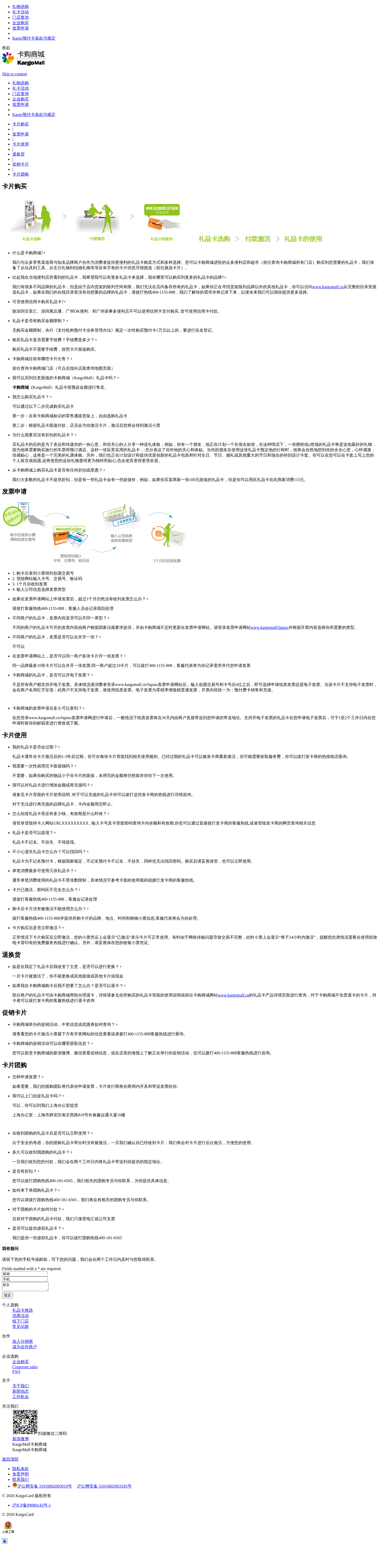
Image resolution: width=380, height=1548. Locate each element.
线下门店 (20, 1322)
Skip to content (14, 74)
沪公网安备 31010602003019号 (44, 1488)
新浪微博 (20, 1440)
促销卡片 (20, 164)
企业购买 (20, 1363)
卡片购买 (20, 124)
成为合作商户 (24, 1348)
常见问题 (20, 1328)
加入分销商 (22, 1343)
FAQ (16, 1373)
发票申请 (20, 134)
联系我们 (20, 1481)
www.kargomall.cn (328, 287)
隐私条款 (20, 1470)
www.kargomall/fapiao (270, 627)
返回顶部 (10, 1461)
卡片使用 (20, 144)
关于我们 (20, 1387)
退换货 (18, 154)
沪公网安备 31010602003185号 (104, 1488)
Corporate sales (25, 1368)
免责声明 (20, 1475)
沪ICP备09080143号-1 (31, 1507)
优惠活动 (20, 1317)
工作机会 (20, 1398)
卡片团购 (20, 174)
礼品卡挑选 (22, 1312)
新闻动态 (20, 1393)
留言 (28, 1287)
